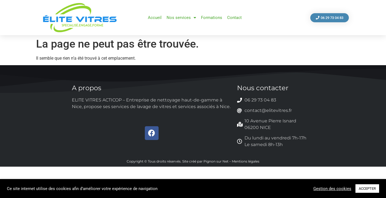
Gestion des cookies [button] (332, 188)
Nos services (181, 18)
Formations (211, 17)
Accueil (155, 17)
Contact (234, 17)
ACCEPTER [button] (367, 188)
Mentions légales (245, 161)
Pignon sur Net (216, 161)
